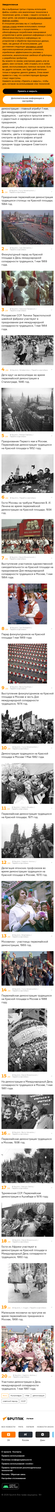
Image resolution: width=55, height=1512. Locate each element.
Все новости (8, 1426)
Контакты (16, 1451)
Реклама (5, 1474)
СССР (23, 1401)
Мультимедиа (16, 1395)
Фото (5, 1395)
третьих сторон (9, 26)
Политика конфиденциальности (16, 1459)
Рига (20, 1426)
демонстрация (38, 1395)
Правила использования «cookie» (17, 1463)
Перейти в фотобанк (17, 192)
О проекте (6, 1451)
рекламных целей (34, 46)
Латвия (30, 1426)
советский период (10, 1401)
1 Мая (27, 1395)
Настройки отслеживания (13, 1478)
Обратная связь (18, 1474)
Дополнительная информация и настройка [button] (27, 99)
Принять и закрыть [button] (27, 91)
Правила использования (12, 1455)
